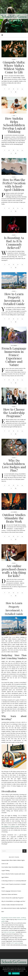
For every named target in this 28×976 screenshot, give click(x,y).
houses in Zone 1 (22, 686)
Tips (14, 115)
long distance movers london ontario (10, 917)
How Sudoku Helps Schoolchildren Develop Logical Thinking (14, 125)
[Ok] (26, 971)
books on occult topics (9, 932)
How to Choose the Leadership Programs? (14, 412)
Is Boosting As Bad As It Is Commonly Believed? (14, 243)
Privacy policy (16, 973)
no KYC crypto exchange (16, 943)
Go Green (14, 345)
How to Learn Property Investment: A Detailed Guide (14, 299)
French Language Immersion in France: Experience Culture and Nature (14, 356)
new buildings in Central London (10, 826)
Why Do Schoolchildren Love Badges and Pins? (14, 465)
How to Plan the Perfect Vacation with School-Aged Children (14, 185)
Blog (14, 59)
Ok (9, 973)
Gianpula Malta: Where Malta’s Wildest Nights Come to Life (14, 67)
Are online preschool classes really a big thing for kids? (14, 571)
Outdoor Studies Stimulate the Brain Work (14, 518)
